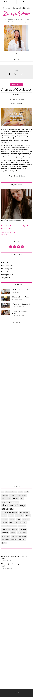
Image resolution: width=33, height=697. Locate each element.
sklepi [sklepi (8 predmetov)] (24, 532)
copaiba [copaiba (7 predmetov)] (21, 491)
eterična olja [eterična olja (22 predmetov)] (7, 509)
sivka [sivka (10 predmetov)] (19, 533)
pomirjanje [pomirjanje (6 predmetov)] (13, 525)
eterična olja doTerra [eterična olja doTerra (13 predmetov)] (9, 512)
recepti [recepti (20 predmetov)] (5, 533)
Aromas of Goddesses (16, 89)
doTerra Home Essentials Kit (21, 304)
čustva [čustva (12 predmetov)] (4, 543)
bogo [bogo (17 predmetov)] (14, 492)
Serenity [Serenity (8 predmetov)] (13, 532)
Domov (8, 692)
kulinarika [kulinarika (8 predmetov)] (4, 519)
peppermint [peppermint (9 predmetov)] (22, 522)
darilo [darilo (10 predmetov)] (27, 492)
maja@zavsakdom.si (8, 232)
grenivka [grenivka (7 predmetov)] (4, 515)
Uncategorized (6, 275)
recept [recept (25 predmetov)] (23, 529)
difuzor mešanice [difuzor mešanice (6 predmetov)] (6, 498)
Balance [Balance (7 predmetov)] (8, 491)
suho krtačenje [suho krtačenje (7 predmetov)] (22, 536)
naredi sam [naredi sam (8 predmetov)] (26, 519)
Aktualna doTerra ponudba (20, 290)
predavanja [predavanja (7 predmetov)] (14, 529)
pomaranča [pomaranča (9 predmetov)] (5, 526)
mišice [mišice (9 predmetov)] (18, 519)
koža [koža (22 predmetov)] (28, 516)
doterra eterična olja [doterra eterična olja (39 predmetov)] (13, 505)
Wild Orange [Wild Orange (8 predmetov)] (21, 539)
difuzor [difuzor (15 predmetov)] (13, 495)
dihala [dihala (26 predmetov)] (15, 498)
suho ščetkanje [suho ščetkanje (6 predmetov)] (5, 539)
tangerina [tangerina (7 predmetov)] (13, 539)
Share (22, 176)
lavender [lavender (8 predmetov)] (12, 519)
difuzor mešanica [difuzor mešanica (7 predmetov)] (22, 495)
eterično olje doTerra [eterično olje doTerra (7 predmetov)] (24, 512)
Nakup (3, 272)
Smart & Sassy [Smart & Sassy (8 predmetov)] (6, 536)
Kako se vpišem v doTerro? (21, 297)
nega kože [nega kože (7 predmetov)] (4, 522)
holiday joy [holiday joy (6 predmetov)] (11, 515)
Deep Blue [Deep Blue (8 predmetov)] (5, 495)
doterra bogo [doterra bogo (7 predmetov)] (15, 502)
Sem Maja (14, 692)
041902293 (5, 234)
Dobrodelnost (6, 263)
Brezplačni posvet (22, 692)
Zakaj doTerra (5, 278)
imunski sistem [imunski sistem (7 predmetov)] (19, 515)
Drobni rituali (16, 84)
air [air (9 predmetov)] (3, 492)
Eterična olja (5, 269)
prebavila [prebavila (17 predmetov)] (6, 529)
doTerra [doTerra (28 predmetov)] (6, 502)
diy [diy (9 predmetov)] (22, 498)
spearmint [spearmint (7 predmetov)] (14, 536)
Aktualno (4, 260)
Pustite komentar (16, 103)
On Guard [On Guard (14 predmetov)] (13, 522)
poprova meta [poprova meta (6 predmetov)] (21, 525)
